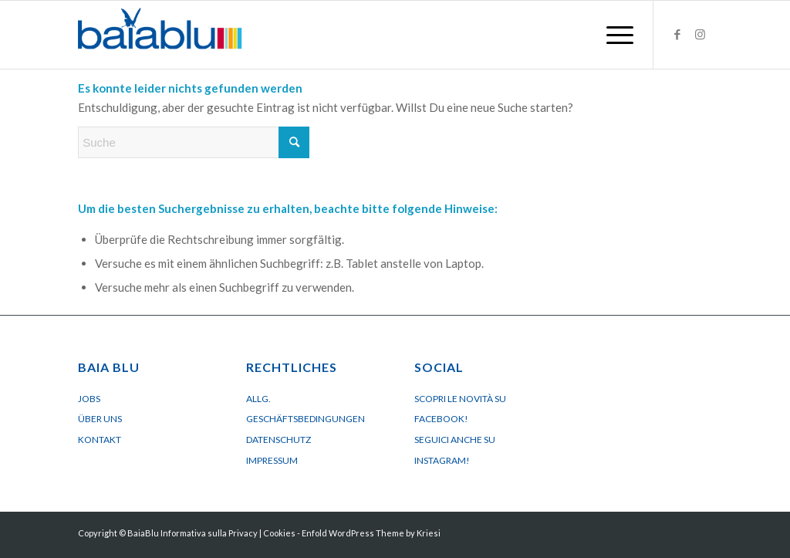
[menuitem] (614, 35)
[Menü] (614, 35)
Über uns (100, 418)
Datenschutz (278, 439)
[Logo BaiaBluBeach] (160, 35)
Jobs (89, 398)
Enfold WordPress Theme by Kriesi (371, 533)
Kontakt (99, 439)
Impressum (272, 460)
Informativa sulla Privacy (209, 533)
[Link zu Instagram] (700, 34)
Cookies (279, 533)
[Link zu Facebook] (677, 34)
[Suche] (193, 142)
